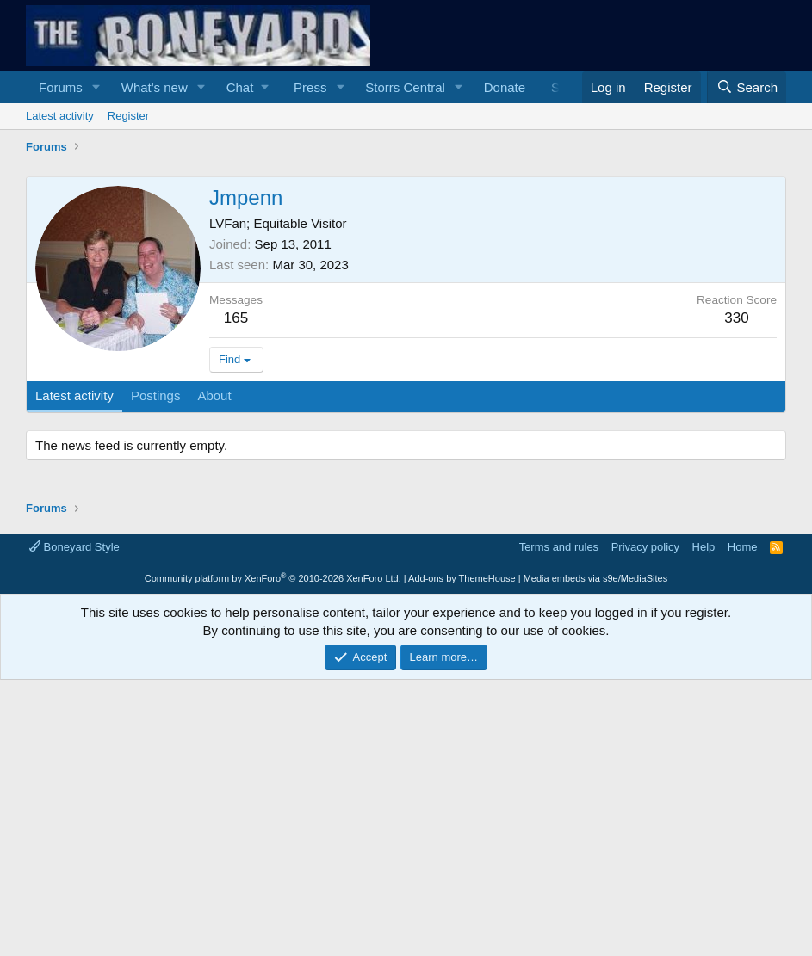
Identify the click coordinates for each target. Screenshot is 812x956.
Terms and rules (558, 546)
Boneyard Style (74, 546)
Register (128, 115)
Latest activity (60, 115)
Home (743, 546)
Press (310, 87)
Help (704, 546)
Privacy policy (645, 546)
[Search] (746, 87)
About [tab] (214, 395)
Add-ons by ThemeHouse (462, 578)
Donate (504, 87)
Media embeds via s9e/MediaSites (596, 578)
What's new (154, 87)
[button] (96, 87)
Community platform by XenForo (273, 578)
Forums (61, 87)
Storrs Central (405, 87)
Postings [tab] (156, 395)
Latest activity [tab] (74, 395)
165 (236, 318)
